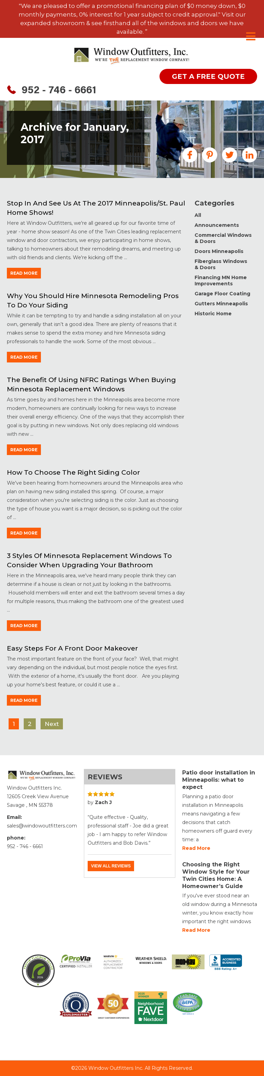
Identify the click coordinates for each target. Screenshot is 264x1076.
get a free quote (208, 76)
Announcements (217, 225)
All (198, 215)
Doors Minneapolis (219, 251)
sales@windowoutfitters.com (42, 826)
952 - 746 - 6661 (59, 91)
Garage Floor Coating (222, 294)
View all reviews (111, 866)
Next (52, 723)
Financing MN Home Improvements (221, 280)
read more (23, 273)
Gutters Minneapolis (221, 303)
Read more (196, 848)
